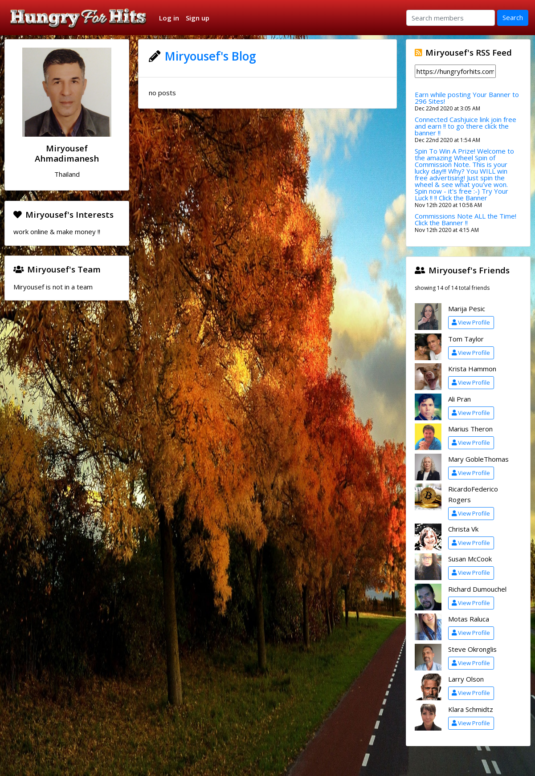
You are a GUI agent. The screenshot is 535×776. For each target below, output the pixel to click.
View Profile (471, 322)
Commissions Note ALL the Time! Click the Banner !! (465, 219)
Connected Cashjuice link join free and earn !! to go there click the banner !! (465, 126)
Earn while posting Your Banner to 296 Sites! (467, 98)
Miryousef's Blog (210, 56)
